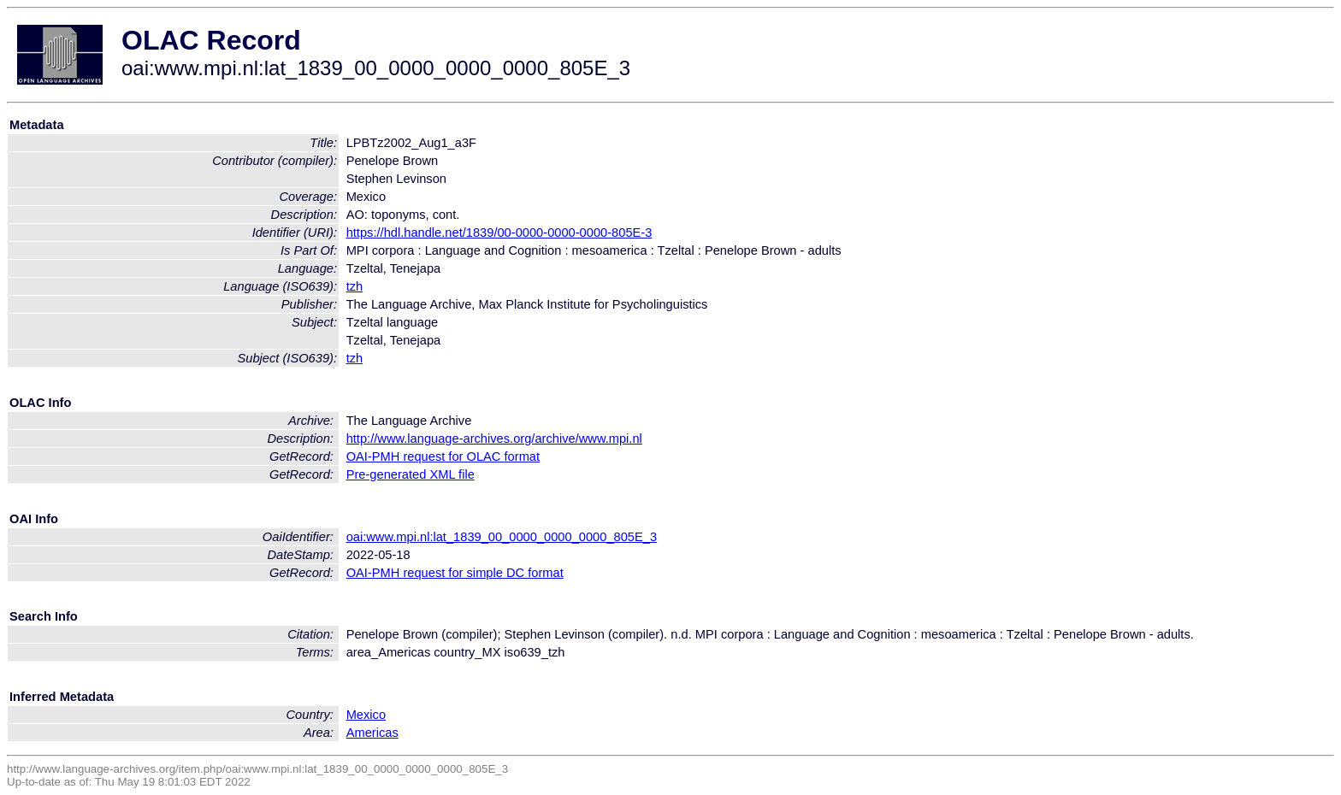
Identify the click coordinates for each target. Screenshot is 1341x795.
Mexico (366, 714)
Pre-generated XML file (410, 474)
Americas (372, 732)
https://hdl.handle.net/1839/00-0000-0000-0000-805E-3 (499, 232)
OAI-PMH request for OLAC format (443, 456)
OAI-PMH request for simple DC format (455, 573)
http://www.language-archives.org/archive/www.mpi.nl (494, 438)
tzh (354, 286)
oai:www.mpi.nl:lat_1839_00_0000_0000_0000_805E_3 (501, 537)
